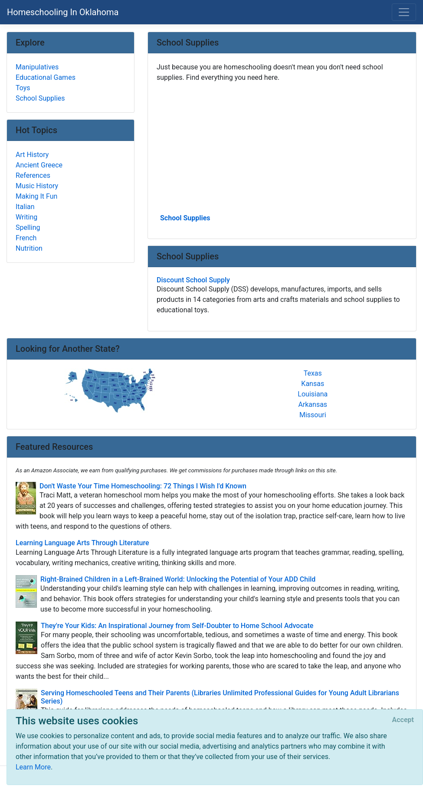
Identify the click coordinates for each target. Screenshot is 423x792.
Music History (37, 186)
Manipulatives (37, 67)
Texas (313, 373)
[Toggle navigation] (404, 12)
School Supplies (185, 218)
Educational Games (45, 77)
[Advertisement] (282, 147)
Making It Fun (36, 196)
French (26, 238)
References (33, 175)
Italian (25, 207)
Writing (26, 217)
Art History (32, 155)
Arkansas (312, 404)
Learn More (33, 767)
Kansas (312, 384)
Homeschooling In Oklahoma (62, 12)
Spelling (28, 227)
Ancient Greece (39, 165)
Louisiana (313, 394)
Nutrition (29, 248)
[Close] (403, 720)
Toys (23, 88)
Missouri (312, 415)
